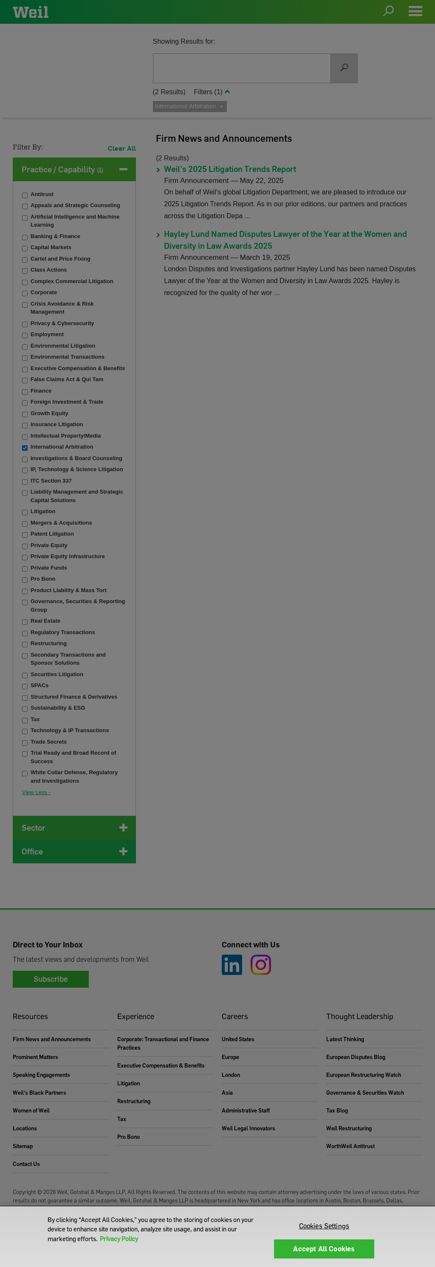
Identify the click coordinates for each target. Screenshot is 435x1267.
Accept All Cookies (324, 1249)
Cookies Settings (324, 1226)
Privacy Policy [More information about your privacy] (119, 1238)
